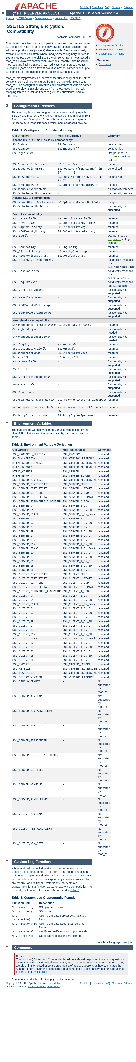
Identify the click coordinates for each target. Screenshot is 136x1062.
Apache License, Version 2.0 (44, 986)
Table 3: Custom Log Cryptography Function (44, 897)
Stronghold (12, 68)
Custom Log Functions (111, 53)
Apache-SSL (24, 54)
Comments (105, 64)
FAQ (107, 7)
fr (90, 37)
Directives (97, 7)
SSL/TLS (75, 18)
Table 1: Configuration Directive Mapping (42, 130)
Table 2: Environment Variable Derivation (42, 444)
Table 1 (62, 115)
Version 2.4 (61, 18)
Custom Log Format (24, 871)
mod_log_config (50, 872)
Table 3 (74, 890)
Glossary (117, 7)
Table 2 (16, 437)
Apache (10, 18)
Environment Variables (111, 49)
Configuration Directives (112, 45)
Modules (84, 7)
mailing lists (40, 971)
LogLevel (114, 156)
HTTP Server (24, 18)
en (84, 37)
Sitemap (128, 7)
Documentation (43, 18)
